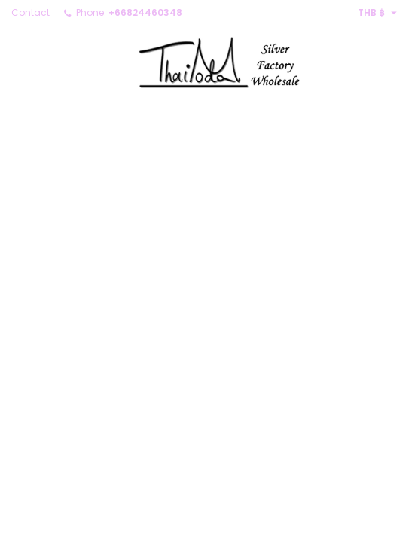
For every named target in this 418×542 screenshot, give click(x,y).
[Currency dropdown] (379, 13)
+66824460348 (145, 12)
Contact (30, 12)
